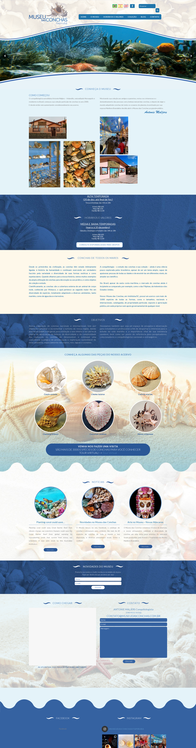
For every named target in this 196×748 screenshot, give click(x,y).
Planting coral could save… (50, 522)
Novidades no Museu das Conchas (98, 522)
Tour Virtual (110, 452)
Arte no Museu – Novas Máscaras (145, 522)
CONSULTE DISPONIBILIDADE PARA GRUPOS (99, 245)
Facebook (63, 729)
